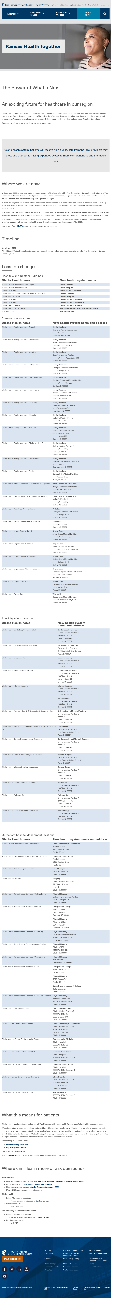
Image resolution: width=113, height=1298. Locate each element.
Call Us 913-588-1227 (12, 1259)
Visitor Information (71, 1271)
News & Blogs (50, 1264)
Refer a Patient (93, 6)
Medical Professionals (98, 1254)
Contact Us (49, 1254)
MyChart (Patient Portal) (78, 6)
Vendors (107, 1288)
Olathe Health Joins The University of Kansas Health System (59, 1182)
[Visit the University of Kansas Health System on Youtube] (4, 1277)
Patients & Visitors (61, 14)
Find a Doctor (87, 14)
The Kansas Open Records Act (92, 1288)
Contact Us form (43, 1202)
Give (108, 6)
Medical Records (70, 1264)
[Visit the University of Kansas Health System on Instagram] (26, 1270)
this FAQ (20, 227)
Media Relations (95, 1268)
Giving (91, 1264)
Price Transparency (71, 1259)
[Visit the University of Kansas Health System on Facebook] (4, 1270)
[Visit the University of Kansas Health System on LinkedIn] (19, 1270)
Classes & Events (51, 1268)
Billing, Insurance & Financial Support (71, 1255)
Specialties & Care (36, 14)
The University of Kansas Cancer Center (98, 1260)
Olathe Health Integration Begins (38, 1185)
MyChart (21, 1152)
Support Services (70, 1268)
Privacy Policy (75, 1288)
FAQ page (13, 1156)
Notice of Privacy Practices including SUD (56, 1288)
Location (11, 14)
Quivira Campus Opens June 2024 (44, 1188)
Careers (102, 6)
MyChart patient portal (16, 1148)
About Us (48, 1251)
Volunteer (48, 1271)
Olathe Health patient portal (18, 1145)
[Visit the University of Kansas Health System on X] (12, 1270)
